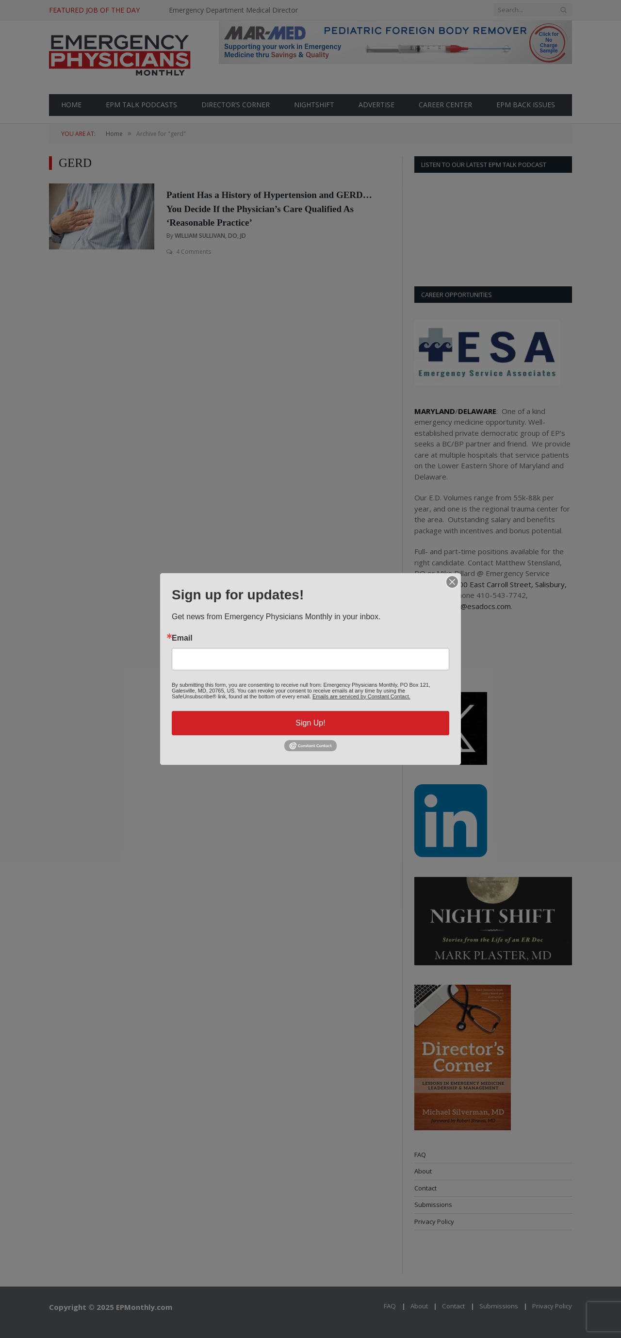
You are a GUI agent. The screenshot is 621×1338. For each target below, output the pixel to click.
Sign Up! (310, 723)
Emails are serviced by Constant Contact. (361, 696)
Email (182, 638)
